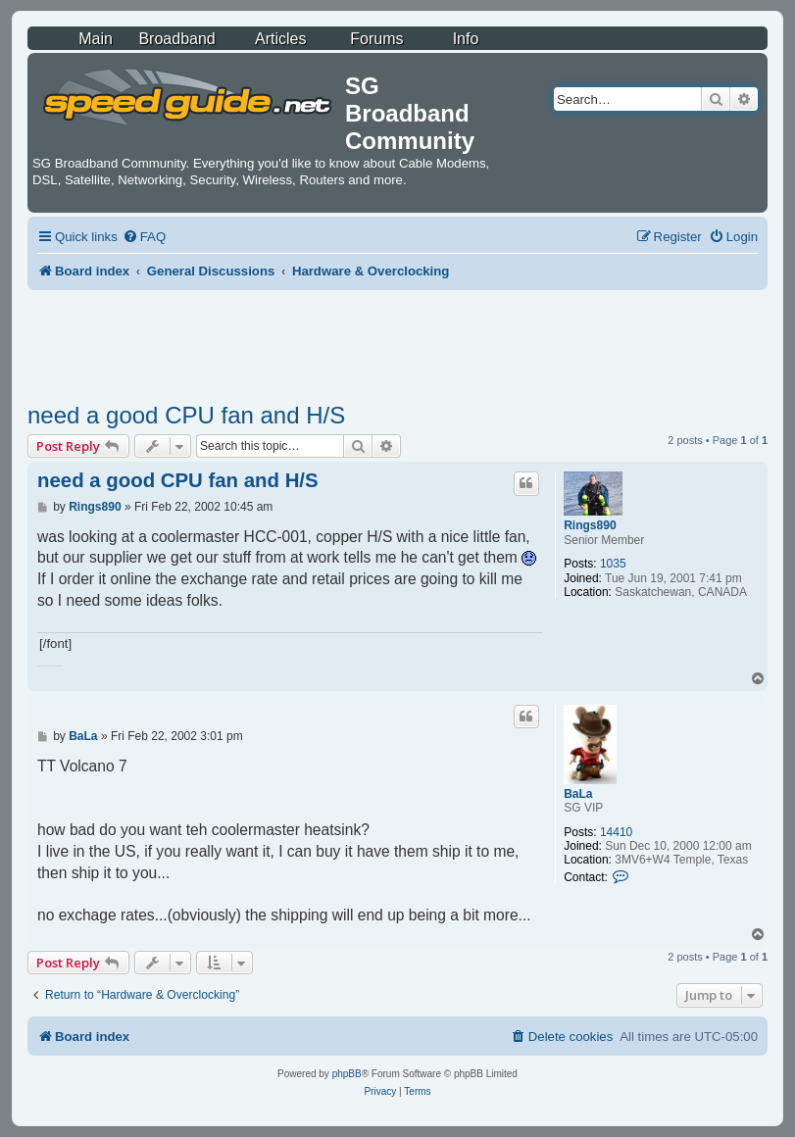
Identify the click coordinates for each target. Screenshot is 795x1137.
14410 (616, 832)
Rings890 (590, 525)
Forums (376, 38)
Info (466, 38)
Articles (280, 38)
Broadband (176, 38)
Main (95, 38)
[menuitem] (144, 236)
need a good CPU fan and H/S (186, 415)
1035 (613, 563)
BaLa (578, 794)
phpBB (347, 1073)
